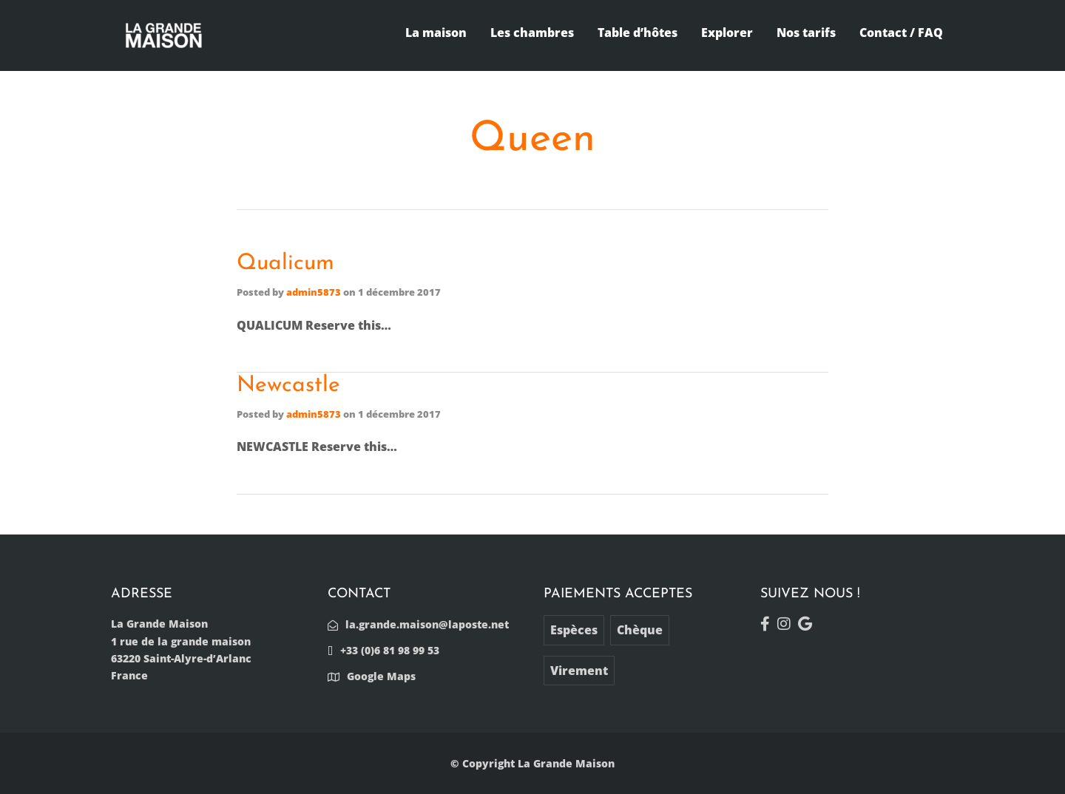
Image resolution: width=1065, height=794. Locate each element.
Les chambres (532, 32)
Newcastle (288, 385)
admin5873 (313, 292)
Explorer (727, 32)
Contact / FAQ (901, 32)
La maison (436, 32)
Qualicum (285, 263)
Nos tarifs (806, 32)
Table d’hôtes (637, 32)
